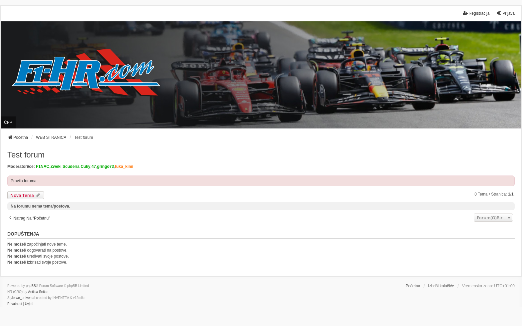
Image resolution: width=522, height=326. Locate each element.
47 (94, 166)
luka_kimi (124, 166)
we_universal (25, 298)
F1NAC (42, 166)
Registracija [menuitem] (476, 13)
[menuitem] (14, 304)
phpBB (31, 286)
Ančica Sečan (38, 292)
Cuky (85, 166)
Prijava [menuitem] (505, 13)
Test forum (26, 154)
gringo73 (105, 166)
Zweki (55, 166)
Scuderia (71, 166)
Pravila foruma (23, 181)
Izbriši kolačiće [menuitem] (441, 286)
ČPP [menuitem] (8, 122)
